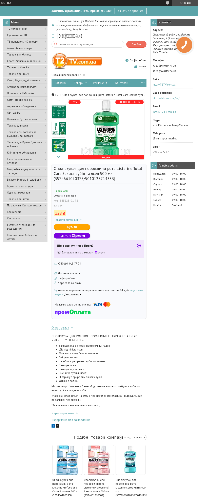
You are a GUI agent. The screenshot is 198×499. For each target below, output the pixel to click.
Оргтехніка (13, 112)
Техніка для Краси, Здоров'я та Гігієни (24, 144)
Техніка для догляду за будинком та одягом (21, 134)
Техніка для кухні (17, 125)
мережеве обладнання (21, 106)
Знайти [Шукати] (136, 44)
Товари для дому (18, 74)
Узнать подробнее (130, 11)
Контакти (121, 82)
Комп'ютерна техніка (20, 99)
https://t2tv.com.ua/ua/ (166, 98)
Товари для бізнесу (19, 54)
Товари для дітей (18, 199)
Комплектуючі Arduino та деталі (22, 237)
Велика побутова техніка (22, 119)
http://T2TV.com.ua (164, 84)
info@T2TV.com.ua (164, 112)
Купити (72, 227)
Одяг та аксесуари (18, 192)
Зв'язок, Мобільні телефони (24, 179)
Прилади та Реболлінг (20, 93)
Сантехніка (13, 218)
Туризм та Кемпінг (18, 67)
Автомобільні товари (19, 48)
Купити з (72, 236)
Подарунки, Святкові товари (24, 205)
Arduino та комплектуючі (22, 87)
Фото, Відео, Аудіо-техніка (23, 80)
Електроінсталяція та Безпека (19, 161)
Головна (61, 82)
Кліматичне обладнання (22, 152)
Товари (78, 82)
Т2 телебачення (17, 28)
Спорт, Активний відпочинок (24, 61)
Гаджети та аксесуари (20, 186)
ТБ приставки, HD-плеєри (22, 41)
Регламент (100, 82)
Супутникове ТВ (17, 35)
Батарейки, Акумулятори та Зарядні (23, 171)
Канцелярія (14, 212)
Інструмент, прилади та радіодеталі (21, 226)
